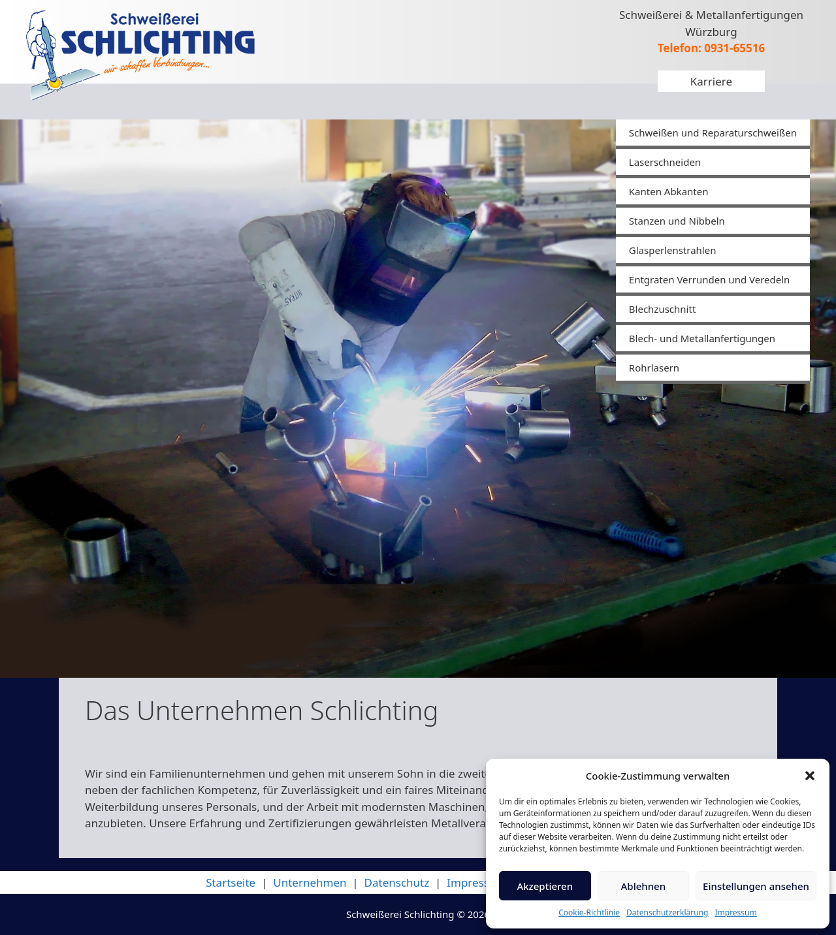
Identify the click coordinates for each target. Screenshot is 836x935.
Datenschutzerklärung (667, 912)
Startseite (230, 882)
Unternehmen (309, 882)
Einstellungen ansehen (756, 886)
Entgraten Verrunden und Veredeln (709, 279)
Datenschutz (397, 882)
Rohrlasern (654, 367)
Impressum (735, 912)
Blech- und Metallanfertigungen (702, 338)
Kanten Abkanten (669, 191)
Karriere (711, 81)
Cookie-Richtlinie (589, 912)
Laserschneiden (665, 161)
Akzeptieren (545, 886)
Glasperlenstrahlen (672, 250)
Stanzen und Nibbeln (677, 220)
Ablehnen (643, 886)
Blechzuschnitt (662, 308)
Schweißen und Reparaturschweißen (713, 132)
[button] (809, 775)
